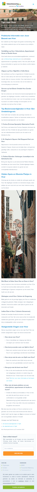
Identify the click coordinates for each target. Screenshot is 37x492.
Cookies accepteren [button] (18, 487)
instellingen (21, 481)
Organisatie (6, 465)
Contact (5, 468)
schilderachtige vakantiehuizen (12, 59)
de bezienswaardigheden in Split (12, 424)
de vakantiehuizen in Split (10, 426)
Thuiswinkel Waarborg (27, 468)
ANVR (22, 465)
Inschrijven (18, 453)
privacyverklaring (7, 483)
